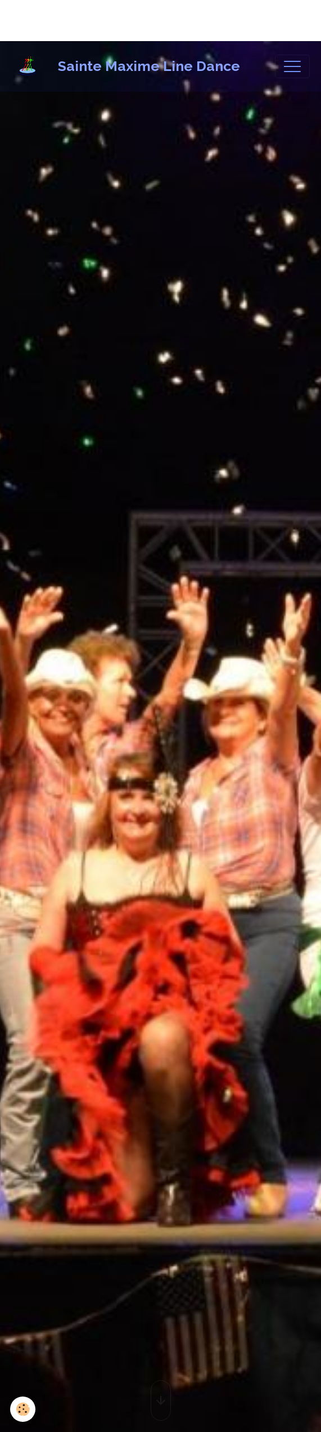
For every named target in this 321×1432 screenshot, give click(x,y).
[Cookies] (22, 1409)
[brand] (128, 66)
